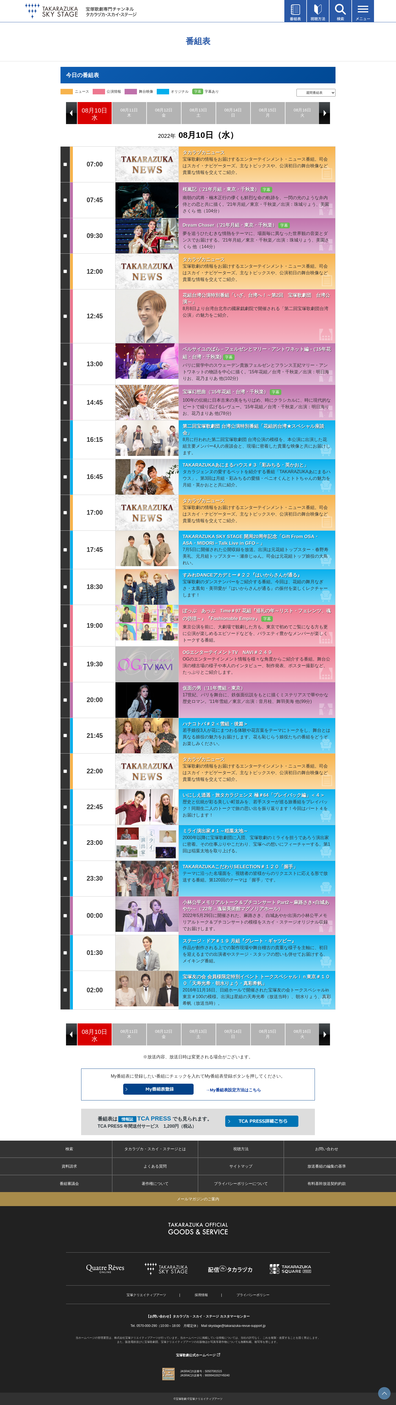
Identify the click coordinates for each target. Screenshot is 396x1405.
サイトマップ (240, 1166)
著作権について (155, 1183)
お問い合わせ (326, 1149)
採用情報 (201, 1295)
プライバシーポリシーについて (241, 1183)
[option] (94, 113)
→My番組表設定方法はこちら (233, 1090)
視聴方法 (241, 1149)
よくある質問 (155, 1166)
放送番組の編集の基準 (326, 1166)
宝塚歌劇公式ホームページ (196, 1355)
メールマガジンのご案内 (198, 1199)
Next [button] (324, 113)
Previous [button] (71, 113)
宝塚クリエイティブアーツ (146, 1295)
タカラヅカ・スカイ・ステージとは (155, 1149)
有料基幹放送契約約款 (326, 1183)
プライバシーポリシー (253, 1295)
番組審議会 (69, 1183)
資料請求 (69, 1166)
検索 (69, 1149)
